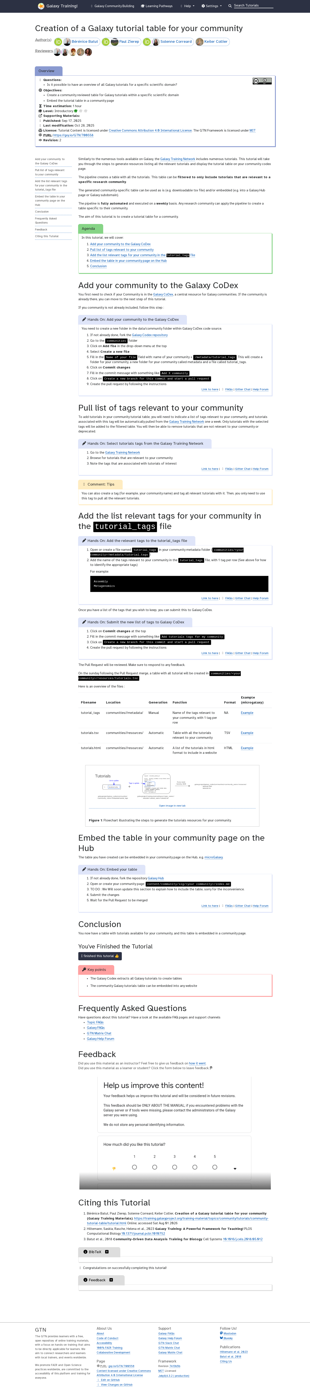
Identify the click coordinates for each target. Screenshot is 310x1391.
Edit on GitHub (108, 1380)
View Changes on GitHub (114, 1384)
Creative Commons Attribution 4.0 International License (150, 130)
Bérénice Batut (76, 42)
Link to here (210, 389)
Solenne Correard (167, 42)
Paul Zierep (120, 42)
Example (247, 713)
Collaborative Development (113, 1352)
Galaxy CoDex (163, 294)
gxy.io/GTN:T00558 (121, 1366)
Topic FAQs (95, 1022)
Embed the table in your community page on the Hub (50, 200)
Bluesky (228, 1338)
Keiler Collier (212, 42)
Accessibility (104, 1343)
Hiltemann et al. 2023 (234, 1352)
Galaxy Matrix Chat (170, 1352)
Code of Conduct (107, 1338)
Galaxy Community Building (112, 6)
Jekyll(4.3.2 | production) (173, 1376)
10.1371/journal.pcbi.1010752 (143, 1233)
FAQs (229, 389)
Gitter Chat (243, 389)
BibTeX (96, 1251)
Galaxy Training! (58, 6)
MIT (253, 130)
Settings (210, 7)
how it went (197, 1063)
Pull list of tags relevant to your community (49, 172)
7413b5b (174, 1366)
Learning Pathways (157, 7)
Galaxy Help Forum (100, 1039)
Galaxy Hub (156, 878)
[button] (107, 1252)
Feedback (41, 229)
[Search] (253, 5)
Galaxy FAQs (96, 1028)
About (100, 1333)
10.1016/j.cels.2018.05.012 (243, 1239)
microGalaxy (214, 857)
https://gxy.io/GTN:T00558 (73, 135)
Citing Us (226, 1361)
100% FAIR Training (109, 1348)
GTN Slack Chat (168, 1343)
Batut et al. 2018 (230, 1356)
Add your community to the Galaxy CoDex (49, 161)
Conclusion (42, 211)
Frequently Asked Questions (46, 220)
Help (185, 7)
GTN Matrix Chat (99, 1033)
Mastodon (230, 1333)
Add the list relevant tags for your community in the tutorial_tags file (51, 185)
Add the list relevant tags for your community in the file (142, 255)
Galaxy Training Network (177, 159)
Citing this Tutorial (46, 236)
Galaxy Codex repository (149, 335)
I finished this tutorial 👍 (100, 956)
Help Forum (260, 389)
